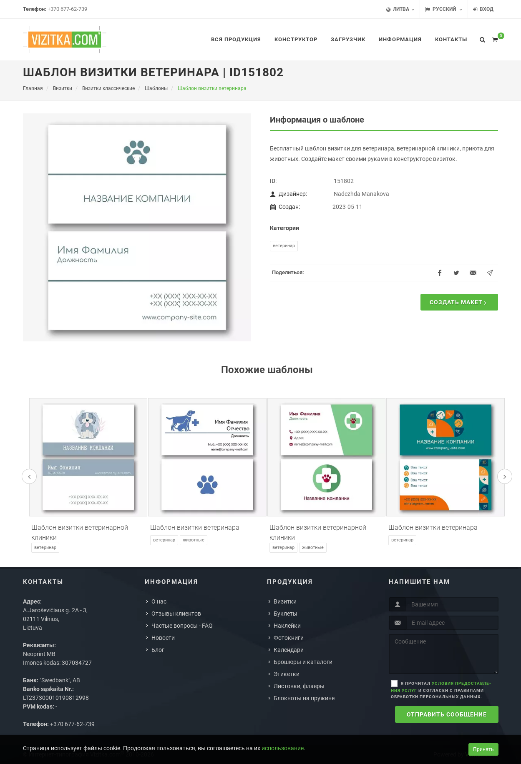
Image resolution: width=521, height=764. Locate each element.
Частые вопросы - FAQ (182, 625)
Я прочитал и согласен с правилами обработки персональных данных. (441, 690)
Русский (444, 9)
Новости (163, 637)
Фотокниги (289, 637)
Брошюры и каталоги (303, 662)
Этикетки (287, 674)
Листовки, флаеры (299, 686)
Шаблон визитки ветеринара (194, 527)
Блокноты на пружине (304, 698)
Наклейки (287, 625)
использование (283, 748)
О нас (158, 601)
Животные (193, 540)
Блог (157, 649)
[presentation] (29, 476)
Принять (483, 749)
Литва (400, 9)
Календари (289, 649)
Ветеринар (284, 245)
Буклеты (285, 613)
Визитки (285, 601)
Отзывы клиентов (176, 613)
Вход (483, 9)
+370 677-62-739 (67, 9)
